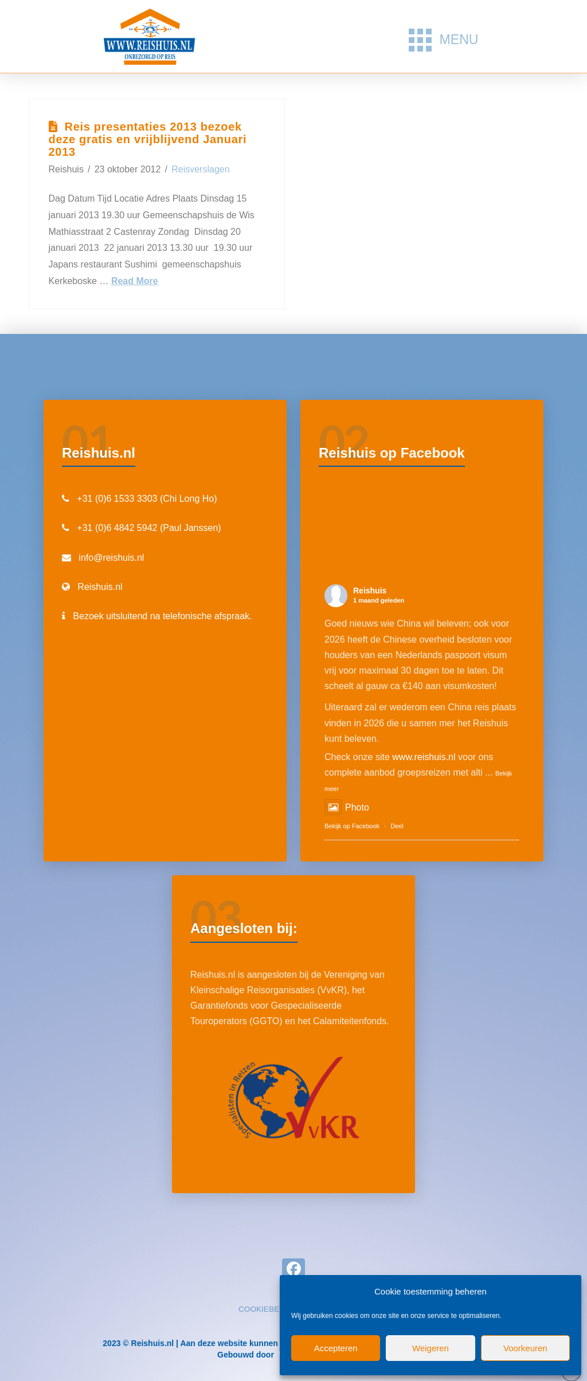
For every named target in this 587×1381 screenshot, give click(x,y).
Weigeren (430, 1348)
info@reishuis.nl (111, 557)
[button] (443, 40)
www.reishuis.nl (423, 757)
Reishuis (369, 590)
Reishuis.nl (99, 587)
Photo (346, 807)
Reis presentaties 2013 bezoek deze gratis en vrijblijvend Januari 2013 (148, 139)
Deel (397, 826)
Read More (134, 281)
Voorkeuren (525, 1348)
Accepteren (336, 1348)
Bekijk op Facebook (351, 826)
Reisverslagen (200, 169)
